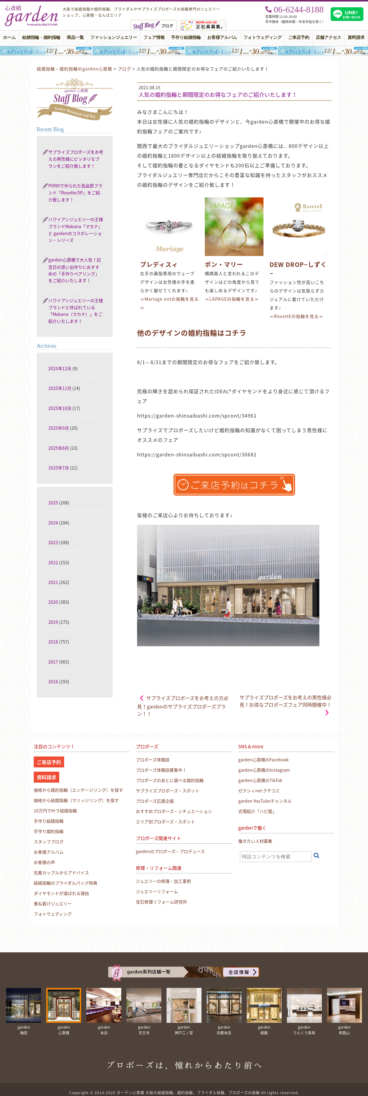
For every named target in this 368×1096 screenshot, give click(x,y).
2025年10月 (59, 408)
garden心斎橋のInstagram (264, 770)
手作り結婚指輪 (186, 37)
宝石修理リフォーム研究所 (161, 902)
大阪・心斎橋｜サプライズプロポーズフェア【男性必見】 (184, 50)
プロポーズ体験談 (153, 759)
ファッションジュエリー (113, 37)
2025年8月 (58, 448)
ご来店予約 (298, 37)
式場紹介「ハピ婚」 (257, 811)
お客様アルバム (222, 37)
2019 (53, 622)
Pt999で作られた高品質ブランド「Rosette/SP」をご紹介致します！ (75, 193)
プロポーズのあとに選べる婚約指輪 (170, 780)
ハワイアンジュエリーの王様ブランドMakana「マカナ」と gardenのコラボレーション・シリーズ (75, 229)
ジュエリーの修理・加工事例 (163, 881)
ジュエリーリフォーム (157, 891)
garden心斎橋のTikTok (260, 780)
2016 (53, 681)
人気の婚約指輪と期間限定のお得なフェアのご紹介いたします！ (218, 94)
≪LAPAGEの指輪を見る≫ (232, 299)
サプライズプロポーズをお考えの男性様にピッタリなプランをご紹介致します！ (75, 159)
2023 (53, 542)
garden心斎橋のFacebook (263, 759)
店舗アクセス (328, 37)
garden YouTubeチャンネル (265, 801)
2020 (53, 602)
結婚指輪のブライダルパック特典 (65, 883)
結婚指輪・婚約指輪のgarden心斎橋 (74, 69)
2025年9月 (58, 428)
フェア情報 (154, 37)
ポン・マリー (224, 264)
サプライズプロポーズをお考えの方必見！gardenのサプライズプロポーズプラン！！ (183, 705)
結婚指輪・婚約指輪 (41, 37)
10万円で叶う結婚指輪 (55, 810)
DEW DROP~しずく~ (298, 269)
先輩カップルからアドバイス (61, 872)
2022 (53, 562)
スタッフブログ (49, 841)
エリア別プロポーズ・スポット (165, 821)
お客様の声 (44, 862)
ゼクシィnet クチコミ (259, 790)
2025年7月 (58, 468)
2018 (53, 642)
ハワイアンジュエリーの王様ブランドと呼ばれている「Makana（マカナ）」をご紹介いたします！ (75, 310)
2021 (53, 582)
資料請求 (356, 37)
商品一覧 (75, 37)
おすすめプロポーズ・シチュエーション (174, 811)
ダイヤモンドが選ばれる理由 (61, 893)
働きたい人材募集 (255, 841)
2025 (53, 503)
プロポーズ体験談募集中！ (161, 770)
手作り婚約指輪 (49, 831)
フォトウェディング (262, 37)
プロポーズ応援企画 (155, 801)
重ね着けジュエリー (53, 903)
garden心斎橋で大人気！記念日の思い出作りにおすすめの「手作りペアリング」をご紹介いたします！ (74, 270)
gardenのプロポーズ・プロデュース (170, 851)
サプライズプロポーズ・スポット (167, 790)
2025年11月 (59, 388)
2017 (53, 662)
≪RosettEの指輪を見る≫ (296, 316)
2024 (53, 523)
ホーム (9, 37)
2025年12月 (59, 368)
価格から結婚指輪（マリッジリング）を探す (76, 800)
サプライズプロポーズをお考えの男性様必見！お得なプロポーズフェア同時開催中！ (285, 701)
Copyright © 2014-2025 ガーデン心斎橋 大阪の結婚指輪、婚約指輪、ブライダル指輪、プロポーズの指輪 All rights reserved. (184, 1092)
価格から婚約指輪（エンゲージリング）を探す (78, 790)
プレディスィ (159, 264)
